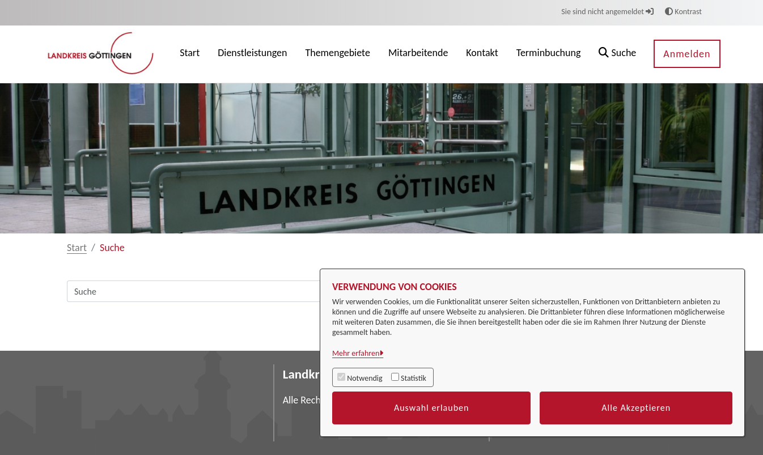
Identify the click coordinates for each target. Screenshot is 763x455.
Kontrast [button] (683, 11)
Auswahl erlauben (431, 407)
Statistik (413, 378)
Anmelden (686, 54)
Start (77, 247)
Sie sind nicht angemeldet (607, 11)
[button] (617, 54)
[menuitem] (190, 54)
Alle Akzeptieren (636, 407)
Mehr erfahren (355, 353)
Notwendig (364, 378)
